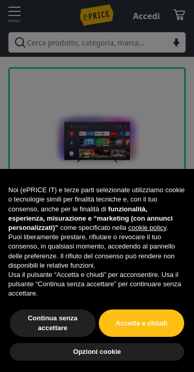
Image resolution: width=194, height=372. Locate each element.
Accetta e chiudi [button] (141, 323)
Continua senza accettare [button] (53, 322)
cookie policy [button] (147, 227)
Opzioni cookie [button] (97, 351)
